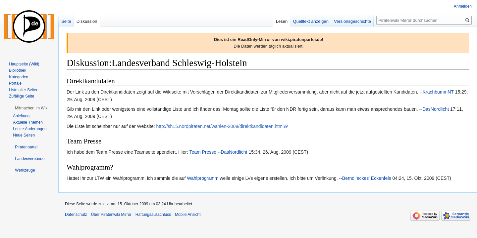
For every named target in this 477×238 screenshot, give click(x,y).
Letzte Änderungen (29, 129)
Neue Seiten (24, 135)
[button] (31, 108)
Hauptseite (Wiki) (24, 64)
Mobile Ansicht (187, 214)
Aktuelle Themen (28, 122)
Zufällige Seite (21, 96)
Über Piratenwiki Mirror (111, 214)
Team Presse (202, 152)
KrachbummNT (438, 92)
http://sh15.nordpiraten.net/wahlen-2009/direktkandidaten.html (220, 126)
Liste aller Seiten (23, 90)
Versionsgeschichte (352, 21)
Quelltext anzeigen (311, 21)
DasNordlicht (435, 109)
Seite (66, 21)
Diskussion (87, 21)
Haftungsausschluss (153, 214)
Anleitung (21, 116)
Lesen (282, 21)
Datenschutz (76, 214)
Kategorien (18, 77)
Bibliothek (17, 70)
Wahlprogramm (202, 178)
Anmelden (463, 6)
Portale (15, 83)
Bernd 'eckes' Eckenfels (366, 178)
